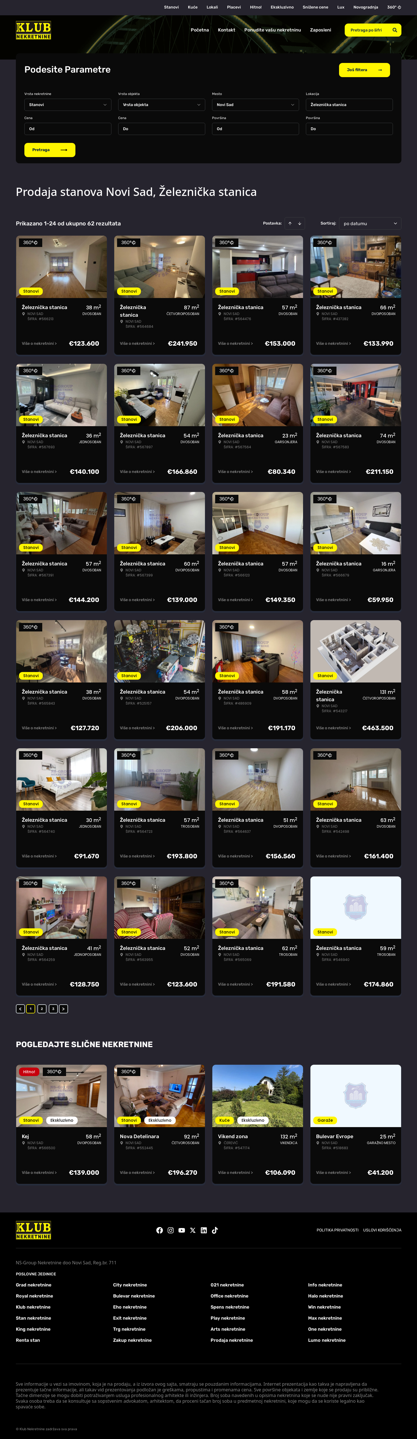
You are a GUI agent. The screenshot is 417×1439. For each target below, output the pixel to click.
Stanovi (171, 7)
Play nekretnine (228, 1317)
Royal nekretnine (34, 1295)
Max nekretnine (325, 1317)
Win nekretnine (324, 1306)
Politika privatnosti (338, 1229)
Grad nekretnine (33, 1283)
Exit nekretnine (130, 1317)
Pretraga (49, 148)
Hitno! (256, 7)
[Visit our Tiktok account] (214, 1229)
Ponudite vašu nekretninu (272, 30)
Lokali (212, 7)
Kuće (193, 7)
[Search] (394, 30)
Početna (200, 30)
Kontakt (226, 30)
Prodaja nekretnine (232, 1339)
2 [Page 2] (42, 1008)
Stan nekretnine (33, 1317)
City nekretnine (130, 1283)
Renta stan (28, 1339)
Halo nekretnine (325, 1295)
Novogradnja (366, 7)
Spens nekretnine (230, 1306)
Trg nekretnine (129, 1328)
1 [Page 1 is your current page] (30, 1008)
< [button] (20, 1008)
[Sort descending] (299, 222)
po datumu (355, 222)
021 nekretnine (227, 1283)
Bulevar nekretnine (134, 1295)
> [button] (63, 1008)
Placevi (234, 7)
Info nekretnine (325, 1283)
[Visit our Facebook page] (159, 1229)
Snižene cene (315, 7)
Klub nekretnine (33, 1306)
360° (394, 7)
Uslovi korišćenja (382, 1229)
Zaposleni (320, 30)
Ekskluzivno (282, 7)
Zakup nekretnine (132, 1339)
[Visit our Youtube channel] (181, 1229)
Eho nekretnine (130, 1306)
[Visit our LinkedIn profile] (203, 1229)
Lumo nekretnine (327, 1339)
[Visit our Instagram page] (170, 1229)
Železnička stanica (328, 103)
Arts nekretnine (228, 1328)
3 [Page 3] (53, 1008)
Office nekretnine (229, 1295)
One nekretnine (325, 1328)
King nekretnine (33, 1328)
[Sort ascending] (290, 222)
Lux (340, 7)
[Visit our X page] (192, 1229)
